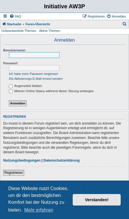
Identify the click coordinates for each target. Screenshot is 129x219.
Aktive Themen (49, 30)
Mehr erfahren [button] (38, 210)
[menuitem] (15, 16)
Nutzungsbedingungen (22, 160)
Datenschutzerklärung (61, 160)
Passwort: (10, 63)
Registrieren (13, 173)
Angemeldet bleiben (25, 86)
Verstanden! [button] (97, 199)
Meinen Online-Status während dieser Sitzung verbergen (51, 91)
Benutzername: (14, 50)
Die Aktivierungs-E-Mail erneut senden (36, 78)
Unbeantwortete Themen (18, 30)
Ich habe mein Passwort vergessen (33, 73)
